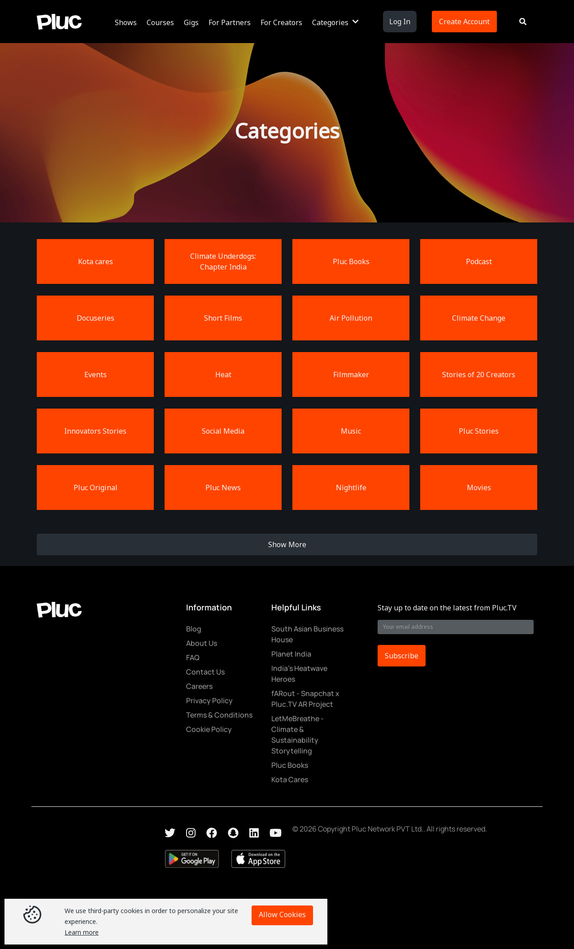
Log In (399, 21)
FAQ (193, 657)
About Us (201, 643)
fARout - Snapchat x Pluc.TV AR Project (305, 698)
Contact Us (205, 672)
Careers (199, 686)
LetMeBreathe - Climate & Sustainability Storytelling (297, 735)
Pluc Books (289, 765)
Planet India (291, 654)
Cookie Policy (209, 729)
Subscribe (401, 656)
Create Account (464, 21)
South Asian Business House (307, 634)
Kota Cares (289, 779)
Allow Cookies (282, 914)
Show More (287, 544)
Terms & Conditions (219, 715)
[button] (127, 21)
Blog (193, 629)
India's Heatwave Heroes (299, 673)
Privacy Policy (209, 700)
